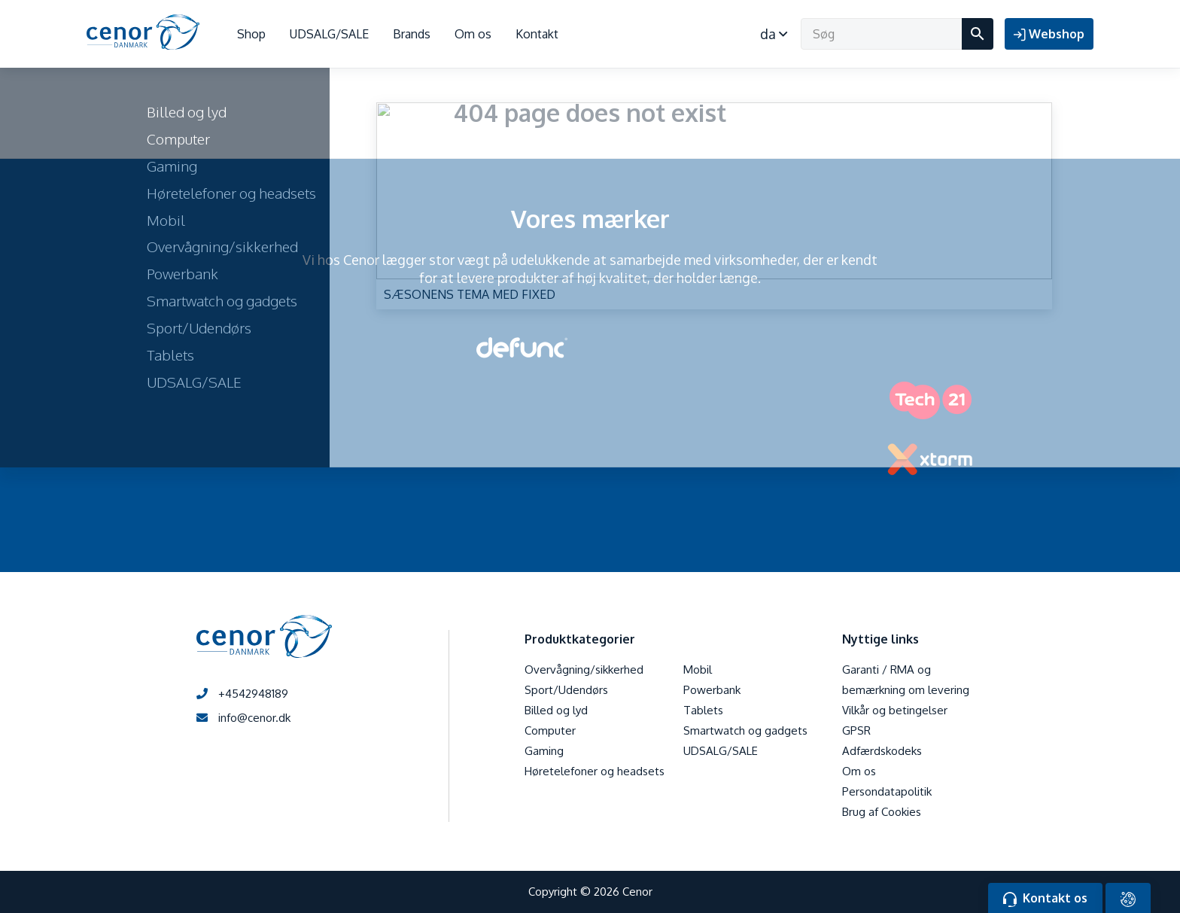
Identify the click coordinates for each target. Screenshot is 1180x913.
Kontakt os (1045, 898)
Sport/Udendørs (566, 690)
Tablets (703, 710)
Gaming (544, 751)
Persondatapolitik (887, 791)
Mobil (697, 669)
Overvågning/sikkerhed (584, 669)
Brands (411, 33)
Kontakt (536, 33)
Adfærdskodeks (882, 751)
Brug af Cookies (881, 812)
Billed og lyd (556, 710)
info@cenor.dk (243, 718)
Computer (550, 730)
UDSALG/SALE (329, 33)
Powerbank (712, 690)
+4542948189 (242, 693)
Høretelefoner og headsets (595, 771)
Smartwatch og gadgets (745, 730)
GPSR (856, 730)
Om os (473, 33)
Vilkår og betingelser (894, 710)
